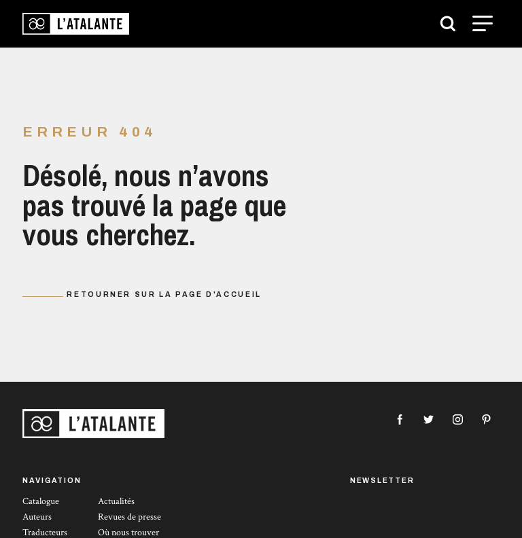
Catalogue (40, 501)
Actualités (116, 501)
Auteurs (37, 517)
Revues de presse (129, 517)
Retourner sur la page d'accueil (164, 294)
